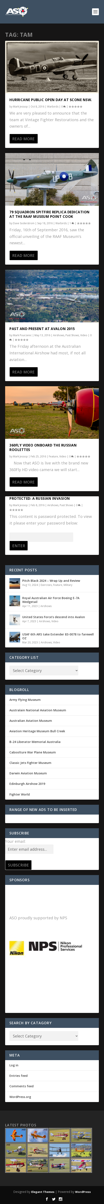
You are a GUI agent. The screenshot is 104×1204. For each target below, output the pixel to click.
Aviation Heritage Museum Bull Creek (37, 731)
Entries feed (18, 1076)
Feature (53, 456)
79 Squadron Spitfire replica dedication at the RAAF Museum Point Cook (49, 214)
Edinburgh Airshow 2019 (27, 784)
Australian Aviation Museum (30, 721)
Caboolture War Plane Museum (32, 752)
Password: (41, 536)
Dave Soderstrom (23, 223)
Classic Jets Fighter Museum (30, 763)
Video (83, 335)
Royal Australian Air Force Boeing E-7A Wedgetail (50, 600)
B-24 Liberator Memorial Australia (35, 742)
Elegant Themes (42, 1192)
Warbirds (52, 106)
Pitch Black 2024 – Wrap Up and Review (51, 581)
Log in (13, 1065)
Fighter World (19, 794)
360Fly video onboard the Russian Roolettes (43, 447)
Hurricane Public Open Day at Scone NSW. (50, 99)
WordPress (83, 1192)
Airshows (58, 335)
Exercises (46, 585)
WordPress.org (20, 1097)
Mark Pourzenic (22, 335)
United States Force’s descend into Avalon (53, 617)
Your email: (15, 841)
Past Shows (72, 335)
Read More (23, 138)
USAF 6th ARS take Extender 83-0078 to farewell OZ (58, 636)
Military (68, 585)
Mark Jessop (20, 106)
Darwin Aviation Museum (28, 773)
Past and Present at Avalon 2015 (42, 328)
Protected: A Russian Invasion (39, 498)
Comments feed (21, 1086)
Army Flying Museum (25, 700)
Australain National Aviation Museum (37, 710)
